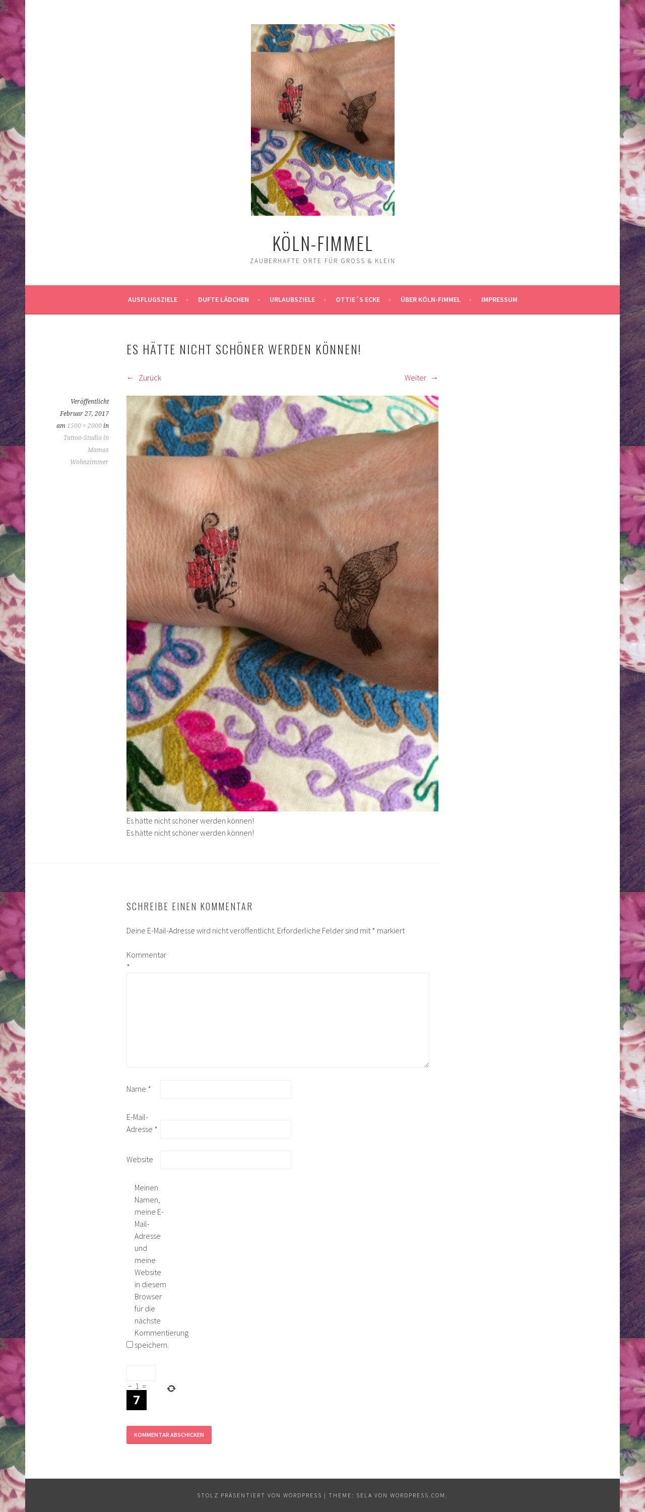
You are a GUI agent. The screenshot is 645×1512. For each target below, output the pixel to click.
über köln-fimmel (431, 299)
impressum (499, 299)
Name (138, 1089)
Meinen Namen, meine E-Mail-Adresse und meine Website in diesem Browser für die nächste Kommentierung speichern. (151, 1266)
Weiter (421, 377)
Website (139, 1159)
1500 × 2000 (84, 425)
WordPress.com (417, 1495)
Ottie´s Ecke (358, 299)
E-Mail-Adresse (142, 1123)
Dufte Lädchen (223, 299)
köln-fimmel (322, 242)
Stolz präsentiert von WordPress (259, 1495)
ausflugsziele (152, 299)
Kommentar (142, 961)
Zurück (143, 377)
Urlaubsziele (292, 299)
